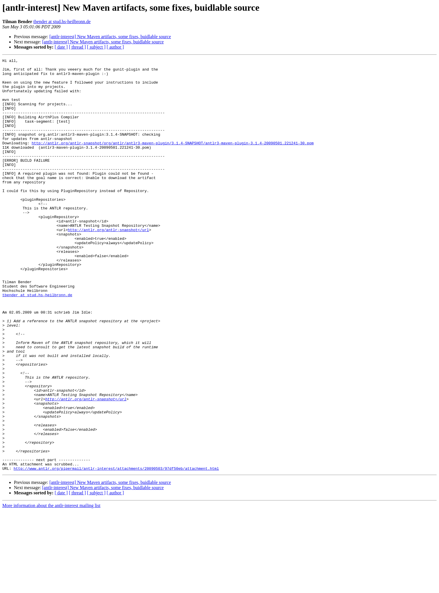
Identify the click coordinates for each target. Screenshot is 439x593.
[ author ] (115, 47)
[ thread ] (77, 47)
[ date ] (61, 47)
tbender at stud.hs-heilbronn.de (62, 21)
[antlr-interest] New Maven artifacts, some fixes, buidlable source (110, 36)
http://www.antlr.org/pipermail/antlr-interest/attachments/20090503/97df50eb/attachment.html (116, 550)
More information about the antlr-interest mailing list (51, 587)
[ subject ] (96, 47)
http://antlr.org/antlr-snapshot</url (108, 264)
